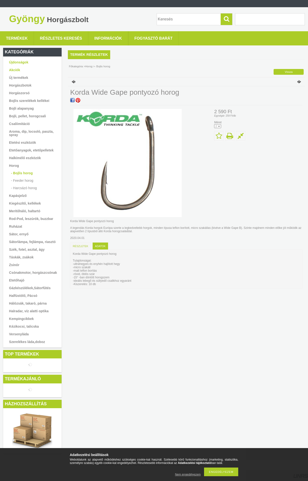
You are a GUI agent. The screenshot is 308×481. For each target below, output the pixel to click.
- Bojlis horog (22, 173)
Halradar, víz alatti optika (29, 311)
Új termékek (18, 78)
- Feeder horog (22, 180)
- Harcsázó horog (24, 188)
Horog (88, 66)
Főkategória (76, 66)
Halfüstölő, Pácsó (23, 296)
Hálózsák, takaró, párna (28, 303)
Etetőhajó (17, 280)
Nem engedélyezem (188, 474)
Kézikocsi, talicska (24, 326)
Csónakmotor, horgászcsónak (33, 273)
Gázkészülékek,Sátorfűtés (30, 288)
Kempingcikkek (21, 319)
